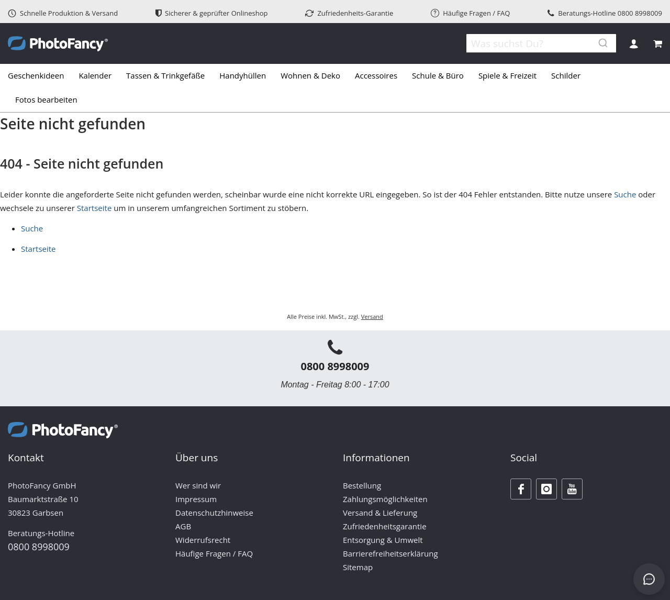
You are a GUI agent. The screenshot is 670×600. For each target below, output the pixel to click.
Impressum (196, 499)
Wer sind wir (198, 485)
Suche (625, 194)
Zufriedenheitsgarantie (385, 526)
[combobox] (534, 43)
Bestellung (362, 485)
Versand (372, 316)
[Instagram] (546, 489)
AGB (183, 526)
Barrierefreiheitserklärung (390, 553)
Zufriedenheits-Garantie (349, 13)
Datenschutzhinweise (214, 512)
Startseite (94, 208)
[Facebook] (520, 489)
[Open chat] (649, 579)
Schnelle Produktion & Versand (63, 13)
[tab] (335, 88)
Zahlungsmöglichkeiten (385, 499)
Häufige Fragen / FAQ (470, 13)
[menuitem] (39, 76)
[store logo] (58, 43)
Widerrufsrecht (202, 540)
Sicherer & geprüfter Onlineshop (211, 13)
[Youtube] (572, 489)
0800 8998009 (640, 13)
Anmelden (633, 43)
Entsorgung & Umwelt (383, 540)
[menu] (335, 88)
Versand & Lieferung (380, 512)
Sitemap (358, 567)
